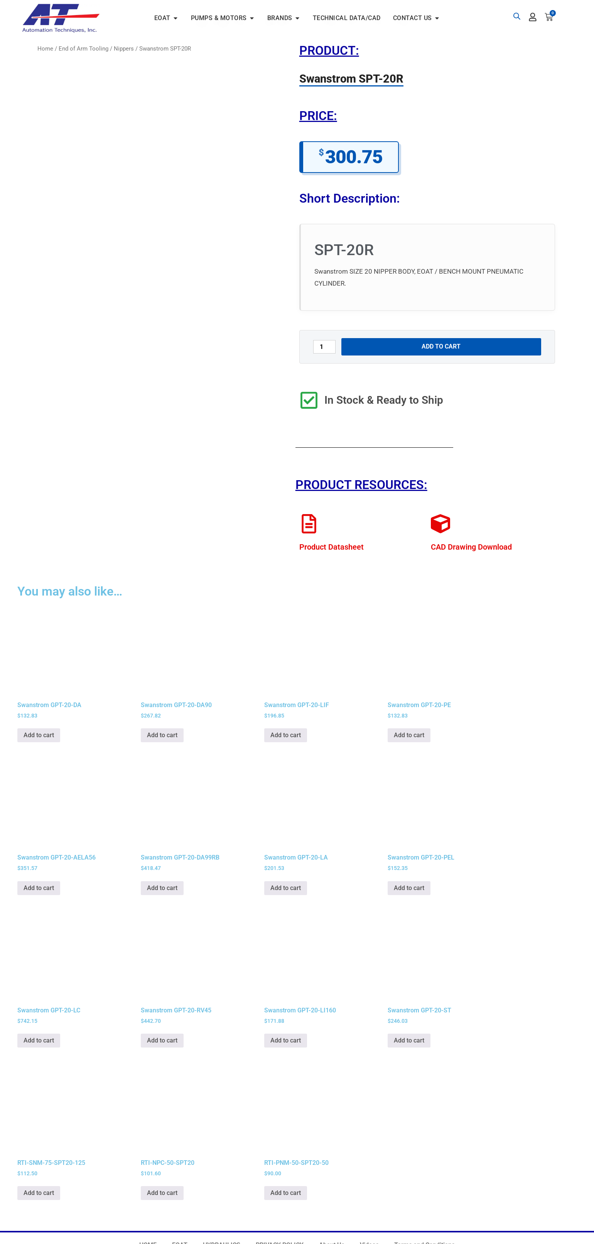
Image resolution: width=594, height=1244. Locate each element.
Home (45, 48)
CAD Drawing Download (471, 547)
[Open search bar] (517, 16)
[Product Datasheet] (309, 523)
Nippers (124, 48)
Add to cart (441, 346)
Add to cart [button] (39, 735)
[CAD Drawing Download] (440, 523)
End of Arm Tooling (83, 48)
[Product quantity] (324, 347)
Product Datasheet (331, 547)
